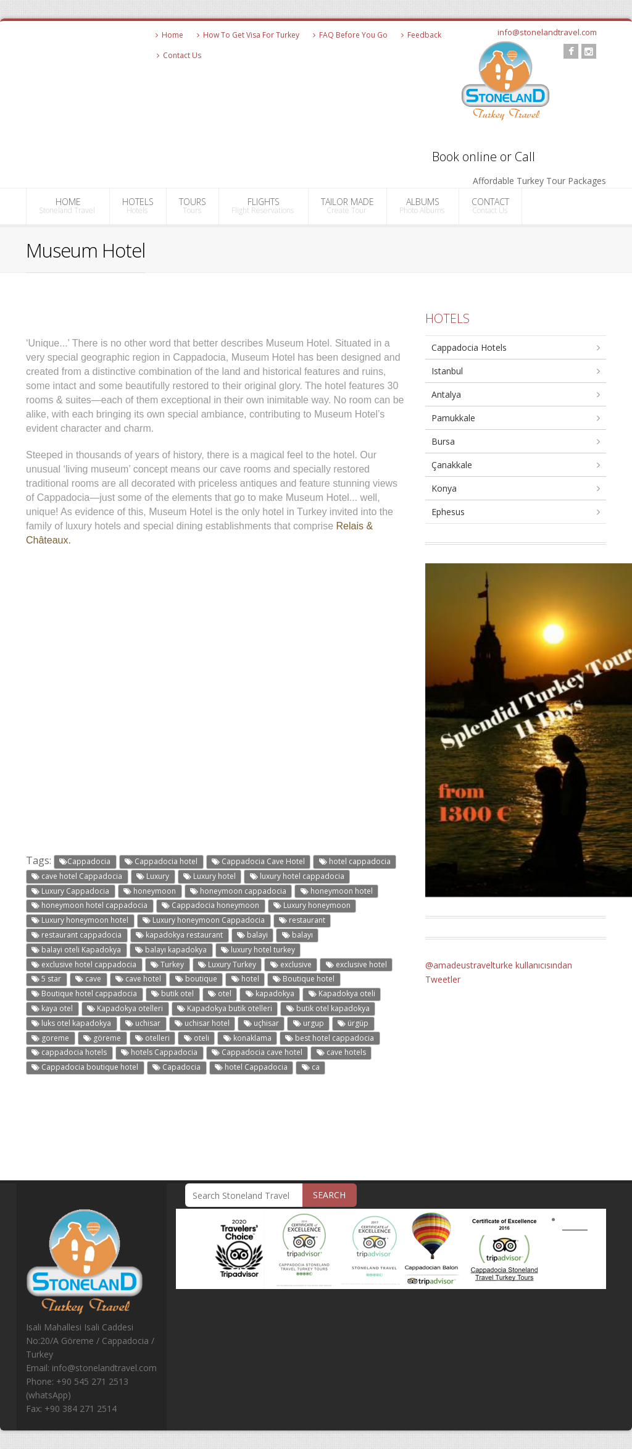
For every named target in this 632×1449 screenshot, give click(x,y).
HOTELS (138, 206)
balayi (252, 935)
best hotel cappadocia (329, 1038)
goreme (50, 1038)
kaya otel (52, 1008)
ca (311, 1067)
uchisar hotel (202, 1023)
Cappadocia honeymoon (210, 905)
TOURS (192, 206)
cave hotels (341, 1052)
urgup (308, 1023)
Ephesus (448, 512)
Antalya (446, 394)
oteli (196, 1038)
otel (219, 993)
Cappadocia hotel (161, 861)
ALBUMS (422, 206)
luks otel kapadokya (71, 1023)
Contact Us (179, 55)
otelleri (152, 1038)
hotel (245, 978)
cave (88, 978)
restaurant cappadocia (76, 935)
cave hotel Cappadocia (76, 876)
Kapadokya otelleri (125, 1008)
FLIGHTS (263, 206)
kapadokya (270, 993)
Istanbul (447, 371)
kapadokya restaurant (179, 935)
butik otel (172, 993)
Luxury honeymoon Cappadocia (204, 920)
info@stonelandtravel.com (547, 32)
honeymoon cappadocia (238, 891)
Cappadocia (84, 861)
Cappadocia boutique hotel (84, 1067)
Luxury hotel (209, 876)
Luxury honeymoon (312, 905)
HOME (68, 206)
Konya (444, 488)
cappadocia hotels (69, 1052)
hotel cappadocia (355, 861)
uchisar (142, 1023)
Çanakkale (451, 465)
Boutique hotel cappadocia (84, 993)
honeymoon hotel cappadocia (89, 905)
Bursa (443, 441)
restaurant (302, 920)
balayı (297, 935)
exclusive (291, 964)
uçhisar (261, 1023)
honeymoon (149, 891)
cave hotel (138, 978)
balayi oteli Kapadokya (76, 949)
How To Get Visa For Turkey (248, 35)
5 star (46, 978)
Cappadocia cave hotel (257, 1052)
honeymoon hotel (337, 891)
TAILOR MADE (347, 206)
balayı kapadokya (171, 949)
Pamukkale (453, 418)
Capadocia (176, 1067)
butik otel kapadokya (328, 1008)
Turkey (167, 964)
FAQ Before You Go (350, 35)
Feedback (421, 35)
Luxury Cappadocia (70, 891)
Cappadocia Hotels (469, 347)
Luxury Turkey (227, 964)
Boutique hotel (304, 978)
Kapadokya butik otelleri (224, 1008)
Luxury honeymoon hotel (79, 920)
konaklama (247, 1038)
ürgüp (353, 1023)
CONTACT (490, 206)
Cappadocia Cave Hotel (258, 861)
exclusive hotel (356, 964)
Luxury (152, 876)
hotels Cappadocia (159, 1052)
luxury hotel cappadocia (297, 876)
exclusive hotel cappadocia (83, 964)
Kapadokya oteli (342, 993)
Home (169, 35)
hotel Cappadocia (251, 1067)
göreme (102, 1038)
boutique (196, 978)
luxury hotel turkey (258, 949)
